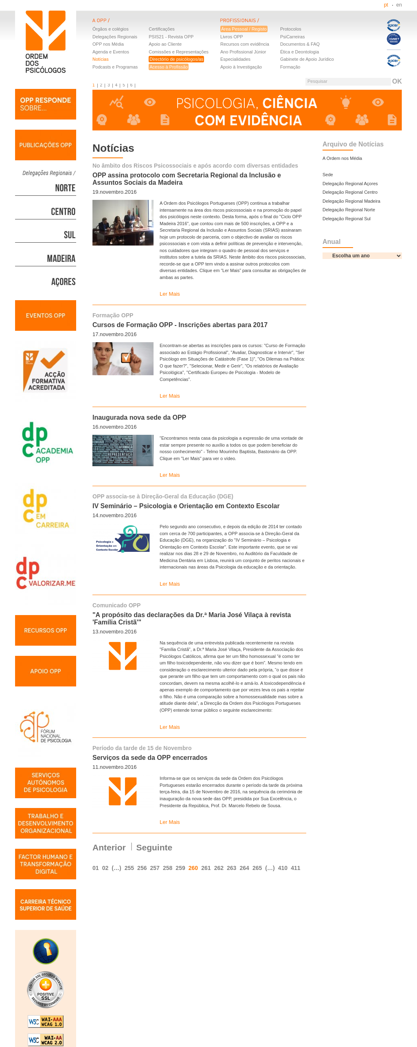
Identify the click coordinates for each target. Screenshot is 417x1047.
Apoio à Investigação (241, 66)
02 (105, 868)
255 (129, 868)
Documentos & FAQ (300, 44)
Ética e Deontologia (299, 51)
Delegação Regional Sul (347, 218)
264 (244, 868)
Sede (328, 174)
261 (206, 868)
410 (283, 868)
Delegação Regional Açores (350, 183)
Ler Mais (170, 294)
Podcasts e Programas (115, 66)
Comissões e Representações (178, 51)
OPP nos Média (108, 44)
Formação (290, 66)
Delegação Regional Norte (349, 209)
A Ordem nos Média (342, 158)
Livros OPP (231, 36)
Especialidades (235, 59)
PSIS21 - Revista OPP (171, 36)
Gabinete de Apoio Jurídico (307, 59)
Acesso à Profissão (168, 66)
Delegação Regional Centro (350, 192)
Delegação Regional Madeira (351, 201)
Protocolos (290, 29)
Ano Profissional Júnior (243, 51)
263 (231, 868)
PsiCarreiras (292, 36)
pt (386, 5)
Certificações (162, 29)
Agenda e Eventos (110, 51)
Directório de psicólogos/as (176, 59)
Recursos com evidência (244, 44)
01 (95, 868)
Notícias (100, 59)
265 (257, 868)
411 (295, 868)
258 (167, 868)
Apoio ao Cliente (165, 44)
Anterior (109, 847)
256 (142, 868)
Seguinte (154, 847)
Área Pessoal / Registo (244, 29)
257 (155, 868)
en (399, 5)
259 (180, 868)
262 (219, 868)
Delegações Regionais (114, 36)
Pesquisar (317, 81)
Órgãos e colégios (110, 29)
